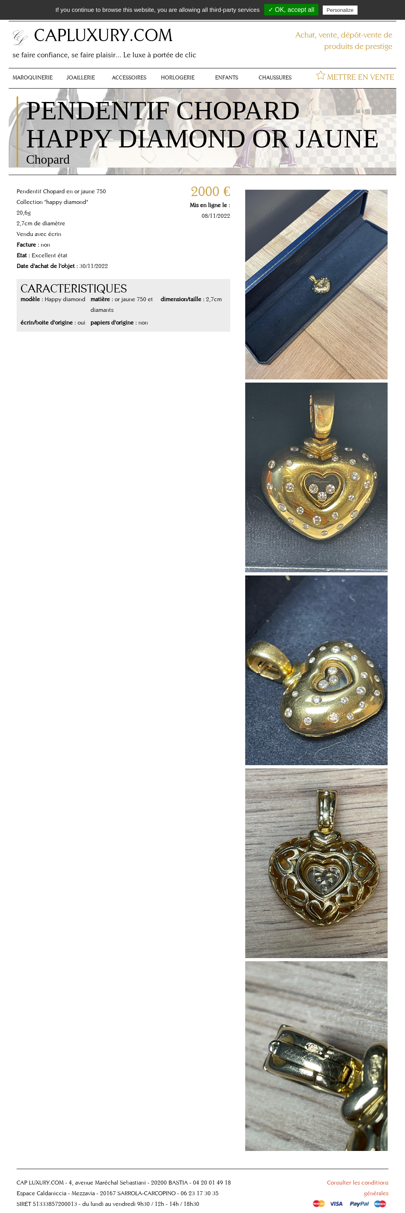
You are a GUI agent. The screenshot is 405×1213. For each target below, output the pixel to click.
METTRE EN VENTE (360, 76)
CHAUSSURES (275, 77)
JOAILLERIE (80, 77)
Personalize (340, 10)
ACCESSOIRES (129, 77)
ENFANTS (226, 77)
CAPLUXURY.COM (103, 35)
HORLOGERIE (178, 77)
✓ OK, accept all (291, 9)
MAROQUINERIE (33, 77)
